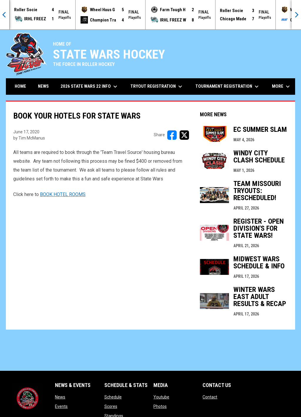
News (60, 397)
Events (61, 406)
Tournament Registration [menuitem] (227, 86)
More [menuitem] (281, 86)
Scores (110, 406)
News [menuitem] (43, 86)
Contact (210, 397)
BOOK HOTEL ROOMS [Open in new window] (63, 194)
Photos (160, 406)
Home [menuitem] (20, 86)
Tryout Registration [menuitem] (157, 86)
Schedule (113, 397)
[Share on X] (184, 135)
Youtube (161, 397)
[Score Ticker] (150, 14)
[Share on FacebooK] (172, 135)
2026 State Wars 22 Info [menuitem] (90, 86)
